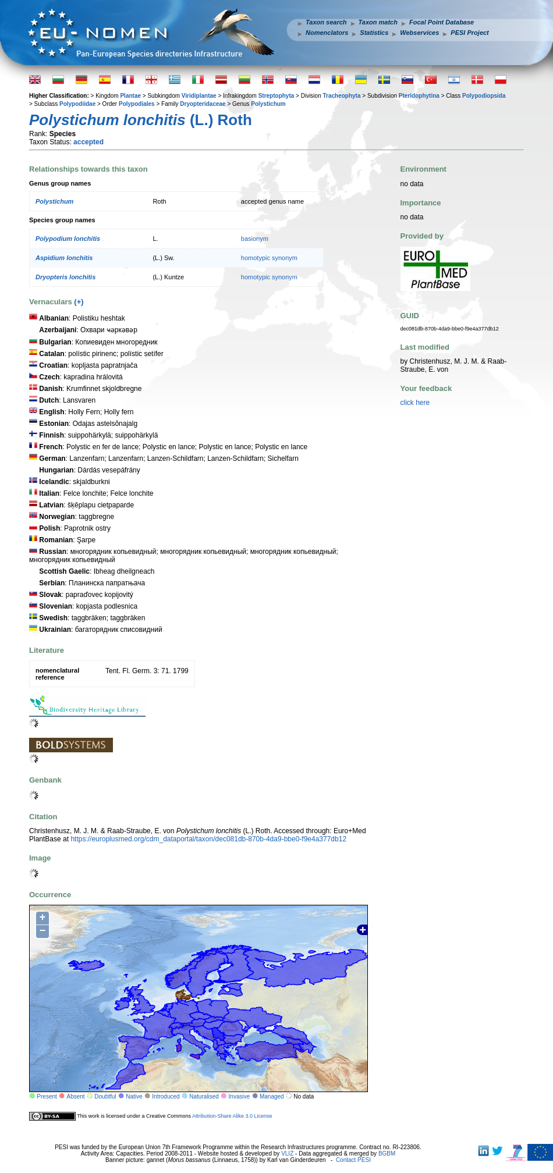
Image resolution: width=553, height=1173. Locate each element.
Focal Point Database (441, 22)
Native (134, 1096)
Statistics (374, 32)
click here (415, 403)
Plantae (130, 96)
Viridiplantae (199, 96)
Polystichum (268, 104)
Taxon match (378, 22)
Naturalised (204, 1096)
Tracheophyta (341, 96)
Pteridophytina (419, 96)
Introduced (165, 1096)
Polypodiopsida (483, 96)
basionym (254, 238)
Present (46, 1096)
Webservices (419, 32)
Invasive (239, 1096)
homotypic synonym (269, 257)
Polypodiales (137, 104)
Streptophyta (276, 96)
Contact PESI (353, 1160)
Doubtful (105, 1096)
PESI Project (469, 32)
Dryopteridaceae (202, 104)
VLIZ (287, 1153)
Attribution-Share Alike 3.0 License (232, 1116)
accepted (88, 142)
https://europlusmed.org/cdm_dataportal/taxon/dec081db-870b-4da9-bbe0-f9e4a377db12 (208, 839)
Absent (76, 1096)
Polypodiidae (77, 104)
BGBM (386, 1153)
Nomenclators (327, 32)
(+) (78, 301)
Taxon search (326, 22)
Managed (272, 1096)
